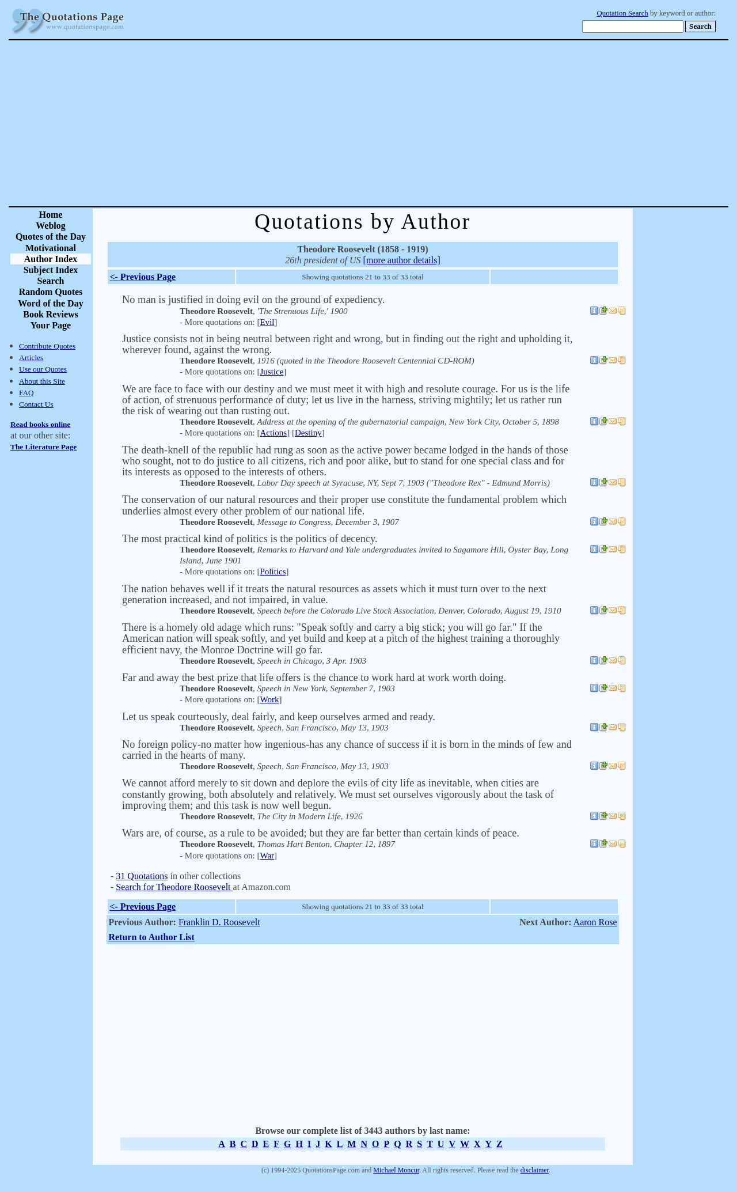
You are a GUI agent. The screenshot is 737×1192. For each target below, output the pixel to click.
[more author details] (401, 260)
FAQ (26, 392)
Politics (273, 571)
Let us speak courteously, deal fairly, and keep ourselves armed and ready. (278, 716)
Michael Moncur (396, 1170)
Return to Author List (151, 937)
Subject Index (51, 270)
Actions (273, 432)
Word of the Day (50, 303)
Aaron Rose (595, 922)
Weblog (51, 225)
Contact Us (36, 404)
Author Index (51, 259)
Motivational (50, 248)
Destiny (308, 432)
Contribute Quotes (47, 346)
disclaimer (535, 1170)
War (267, 855)
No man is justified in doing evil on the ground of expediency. (253, 299)
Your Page (51, 325)
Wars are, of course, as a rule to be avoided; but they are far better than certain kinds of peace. (320, 833)
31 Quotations (142, 876)
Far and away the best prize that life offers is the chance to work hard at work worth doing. (314, 677)
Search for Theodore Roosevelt (174, 887)
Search (50, 281)
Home (51, 215)
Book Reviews (50, 314)
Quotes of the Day (51, 236)
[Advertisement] (409, 123)
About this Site (42, 381)
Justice (271, 371)
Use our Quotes (43, 369)
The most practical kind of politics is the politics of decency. (250, 538)
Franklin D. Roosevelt (219, 922)
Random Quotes (51, 292)
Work (269, 699)
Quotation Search (622, 13)
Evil (267, 322)
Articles (31, 357)
